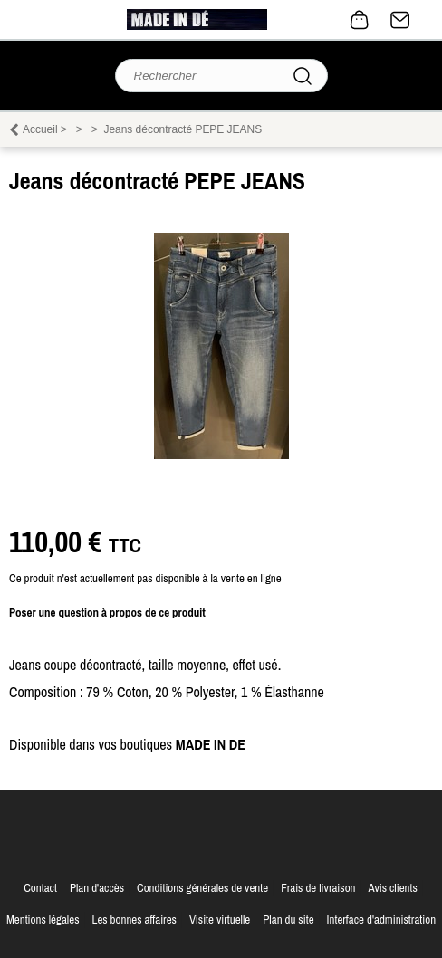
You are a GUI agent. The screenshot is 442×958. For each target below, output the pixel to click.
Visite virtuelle (219, 919)
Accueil (40, 129)
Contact (400, 19)
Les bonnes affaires (133, 919)
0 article (359, 19)
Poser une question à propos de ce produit (107, 612)
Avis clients (392, 888)
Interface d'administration (382, 919)
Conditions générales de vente (202, 888)
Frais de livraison (318, 888)
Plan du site (288, 919)
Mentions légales (43, 919)
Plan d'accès (97, 888)
